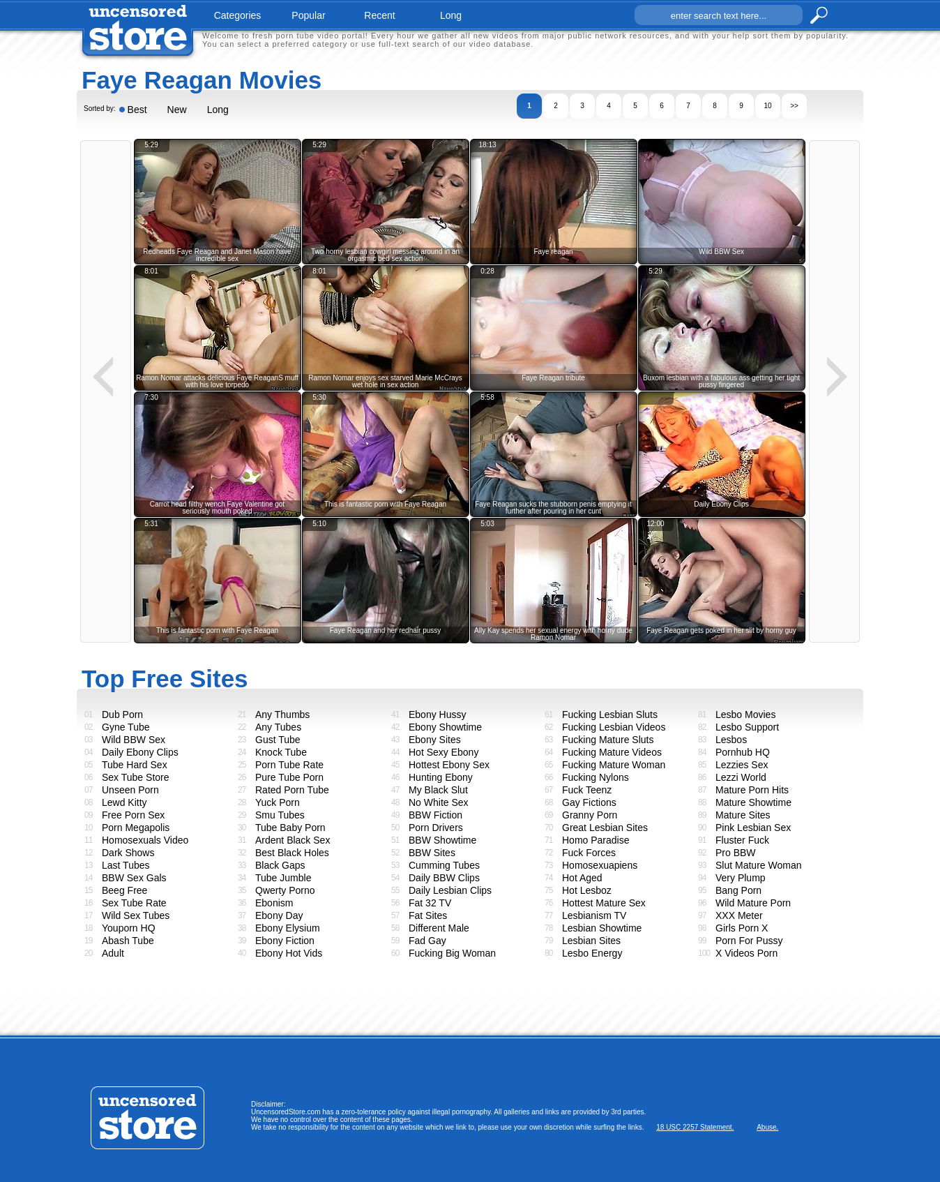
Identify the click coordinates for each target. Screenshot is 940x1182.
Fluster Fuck (742, 840)
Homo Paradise (596, 840)
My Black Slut (438, 790)
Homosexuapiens (599, 865)
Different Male (439, 928)
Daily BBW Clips (444, 878)
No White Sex (439, 802)
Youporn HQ (129, 928)
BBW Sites (432, 852)
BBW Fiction (435, 815)
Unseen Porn (130, 790)
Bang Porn (738, 890)
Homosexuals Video (145, 840)
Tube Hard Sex (134, 765)
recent (379, 15)
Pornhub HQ (742, 752)
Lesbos (731, 739)
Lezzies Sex (741, 765)
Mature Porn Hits (752, 790)
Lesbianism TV (594, 915)
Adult (113, 953)
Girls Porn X (741, 928)
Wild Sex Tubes (135, 915)
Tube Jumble (283, 878)
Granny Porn (589, 815)
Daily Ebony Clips (140, 752)
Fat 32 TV (430, 903)
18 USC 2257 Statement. (695, 1127)
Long (218, 109)
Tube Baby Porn (290, 827)
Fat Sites (428, 915)
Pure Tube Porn (289, 777)
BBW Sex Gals (134, 878)
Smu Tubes (280, 815)
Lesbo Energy (592, 953)
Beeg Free (124, 890)
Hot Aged (582, 878)
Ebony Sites (435, 739)
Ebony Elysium (287, 928)
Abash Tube (128, 940)
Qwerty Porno (285, 890)
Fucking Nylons (595, 777)
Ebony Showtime (445, 727)
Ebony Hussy (437, 714)
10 (767, 106)
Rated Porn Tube (292, 790)
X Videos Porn (746, 953)
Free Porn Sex (133, 815)
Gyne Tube (126, 727)
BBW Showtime (442, 840)
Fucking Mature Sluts (608, 739)
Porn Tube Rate (289, 765)
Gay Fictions (589, 802)
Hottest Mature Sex (604, 903)
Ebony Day (279, 915)
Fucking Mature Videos (612, 752)
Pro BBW (735, 852)
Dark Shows (128, 852)
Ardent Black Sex (292, 840)
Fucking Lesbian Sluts (610, 714)
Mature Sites (743, 815)
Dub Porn (122, 714)
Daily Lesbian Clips (450, 890)
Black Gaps (280, 865)
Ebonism (274, 903)
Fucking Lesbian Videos (613, 727)
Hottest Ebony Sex (449, 765)
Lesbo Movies (745, 714)
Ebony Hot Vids (288, 953)
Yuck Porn (277, 802)
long (451, 15)
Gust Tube (278, 739)
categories (237, 15)
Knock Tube (281, 752)
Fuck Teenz (587, 790)
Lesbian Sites (591, 940)
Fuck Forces (589, 852)
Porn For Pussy (748, 940)
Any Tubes (278, 727)
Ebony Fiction (284, 940)
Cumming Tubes (444, 865)
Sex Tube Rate (134, 903)
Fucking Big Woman (452, 953)
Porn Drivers (436, 827)
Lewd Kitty (124, 802)
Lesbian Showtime (602, 928)
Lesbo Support (747, 727)
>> (794, 106)
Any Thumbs (282, 714)
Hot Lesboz (587, 890)
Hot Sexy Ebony (443, 752)
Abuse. (767, 1127)
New (177, 109)
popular (308, 15)
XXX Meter (739, 915)
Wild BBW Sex (133, 739)
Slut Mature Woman (758, 865)
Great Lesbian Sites (605, 827)
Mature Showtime (753, 802)
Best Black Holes (292, 852)
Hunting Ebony (441, 777)
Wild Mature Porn (753, 903)
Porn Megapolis (135, 827)
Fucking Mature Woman (613, 765)
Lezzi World (740, 777)
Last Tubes (126, 865)
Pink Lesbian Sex (753, 827)
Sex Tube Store (135, 777)
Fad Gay (427, 940)
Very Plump (740, 878)
